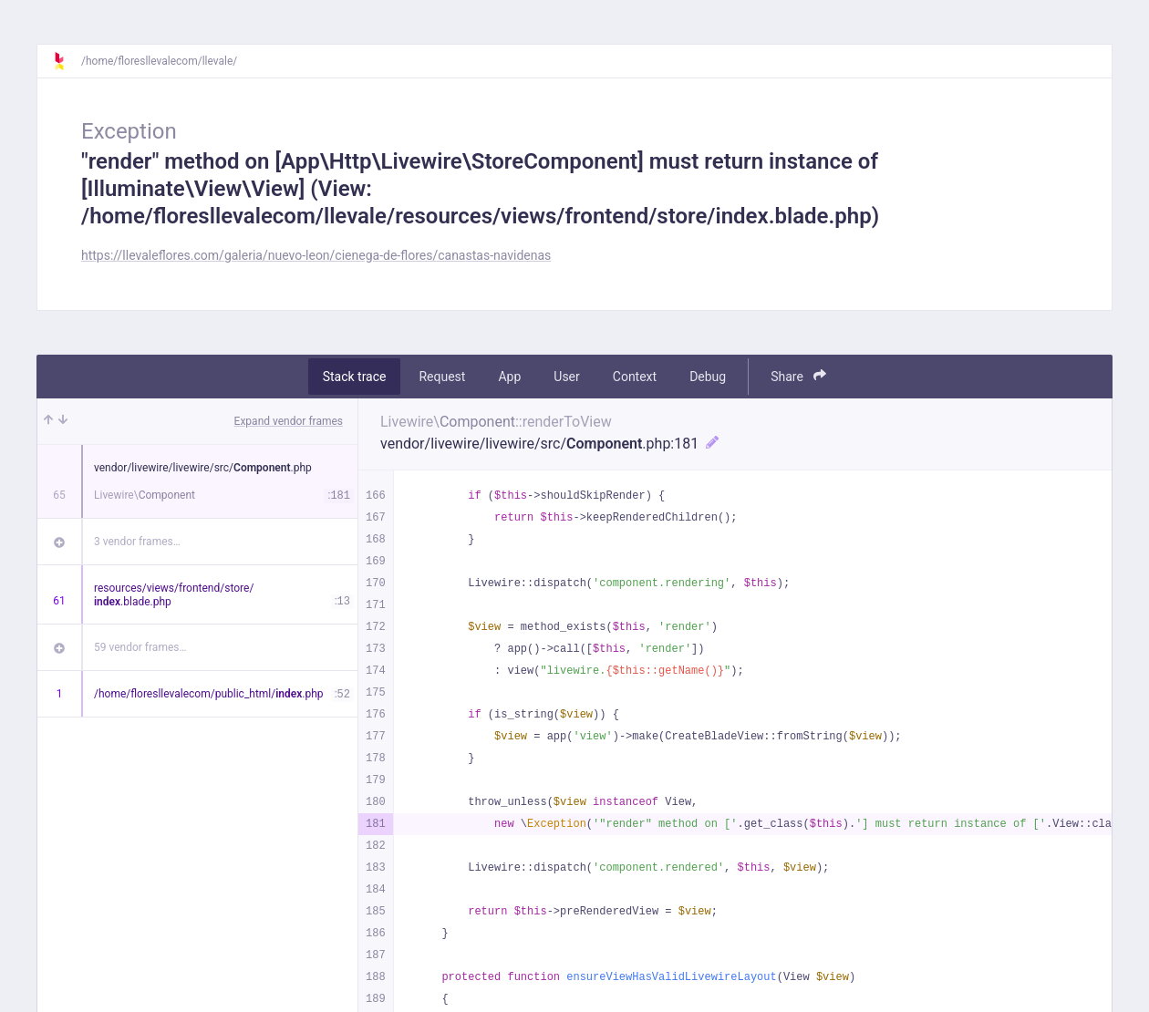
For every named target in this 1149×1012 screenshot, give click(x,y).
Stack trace (355, 376)
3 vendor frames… (137, 541)
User (566, 376)
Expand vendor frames (288, 421)
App (509, 376)
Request (442, 376)
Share (798, 376)
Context (635, 376)
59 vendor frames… (140, 647)
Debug (707, 376)
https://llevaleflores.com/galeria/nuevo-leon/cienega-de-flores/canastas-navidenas (316, 255)
